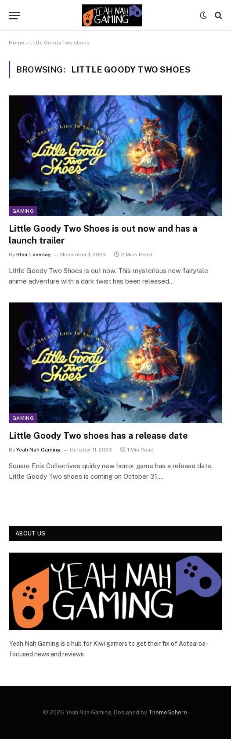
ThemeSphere (167, 712)
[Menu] (14, 15)
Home (16, 43)
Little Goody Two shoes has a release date (98, 435)
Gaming (23, 211)
